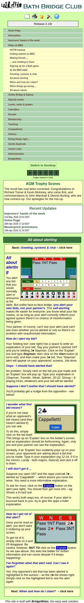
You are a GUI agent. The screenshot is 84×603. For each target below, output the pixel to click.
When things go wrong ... (23, 86)
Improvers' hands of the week (22, 40)
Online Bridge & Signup (19, 94)
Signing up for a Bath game (24, 66)
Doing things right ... (17, 139)
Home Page (12, 30)
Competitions (14, 129)
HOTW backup (17, 50)
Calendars (12, 109)
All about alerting (19, 78)
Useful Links (13, 148)
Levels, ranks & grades (19, 104)
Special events (14, 99)
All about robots (18, 90)
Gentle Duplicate (15, 144)
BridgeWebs (13, 158)
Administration (14, 153)
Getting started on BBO (22, 54)
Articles (10, 134)
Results (10, 114)
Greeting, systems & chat (23, 74)
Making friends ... (19, 58)
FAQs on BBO (14, 45)
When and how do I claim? (24, 82)
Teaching (11, 124)
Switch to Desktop (43, 165)
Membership (13, 119)
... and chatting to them (22, 62)
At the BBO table (19, 70)
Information (13, 35)
